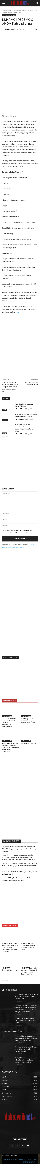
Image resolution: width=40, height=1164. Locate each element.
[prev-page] (3, 437)
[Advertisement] (20, 633)
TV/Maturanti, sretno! (28, 743)
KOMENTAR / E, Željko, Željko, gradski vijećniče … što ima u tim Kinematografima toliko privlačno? (10, 947)
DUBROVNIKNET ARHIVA (30, 1162)
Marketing (14, 1160)
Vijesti (4, 409)
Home (4, 10)
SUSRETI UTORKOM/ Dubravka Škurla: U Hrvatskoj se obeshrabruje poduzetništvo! (9, 723)
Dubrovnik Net (9, 29)
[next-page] (7, 437)
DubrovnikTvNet (7, 716)
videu (17, 312)
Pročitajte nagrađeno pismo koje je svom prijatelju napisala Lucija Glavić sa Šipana (26, 996)
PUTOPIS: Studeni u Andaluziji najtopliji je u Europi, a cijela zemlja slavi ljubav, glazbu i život (10, 386)
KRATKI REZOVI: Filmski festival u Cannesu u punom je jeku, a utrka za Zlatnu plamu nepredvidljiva (10, 747)
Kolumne (10, 10)
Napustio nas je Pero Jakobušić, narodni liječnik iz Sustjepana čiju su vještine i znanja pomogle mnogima (19, 849)
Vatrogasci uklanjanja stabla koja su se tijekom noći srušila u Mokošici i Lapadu (26, 1049)
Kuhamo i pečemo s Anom (22, 10)
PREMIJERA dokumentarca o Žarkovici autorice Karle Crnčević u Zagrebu (26, 1020)
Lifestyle (5, 420)
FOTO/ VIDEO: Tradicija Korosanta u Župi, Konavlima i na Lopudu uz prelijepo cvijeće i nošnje (26, 1060)
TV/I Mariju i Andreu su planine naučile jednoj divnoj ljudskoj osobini (28, 721)
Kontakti (20, 1160)
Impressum (7, 1160)
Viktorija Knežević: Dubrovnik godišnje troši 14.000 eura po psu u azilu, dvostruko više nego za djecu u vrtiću (19, 865)
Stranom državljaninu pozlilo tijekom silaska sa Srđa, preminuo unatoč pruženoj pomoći (26, 1038)
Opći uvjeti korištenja (30, 1160)
